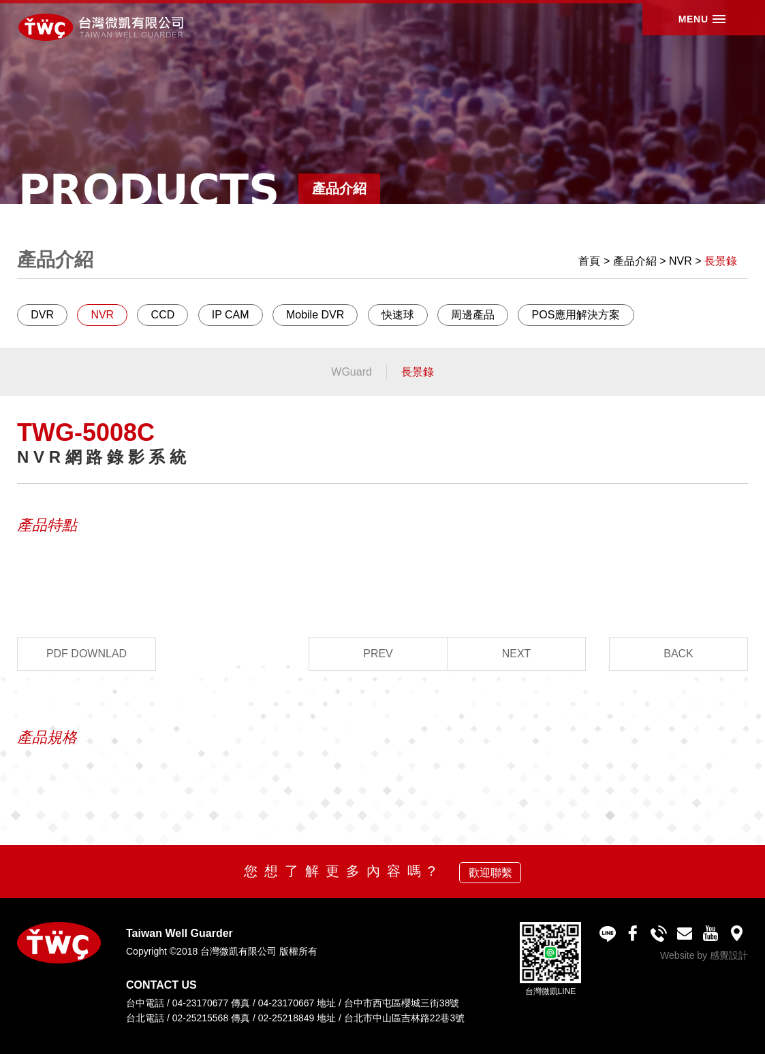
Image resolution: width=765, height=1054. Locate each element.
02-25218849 (286, 1017)
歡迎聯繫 (490, 872)
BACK (678, 653)
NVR (680, 261)
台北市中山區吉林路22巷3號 (404, 1017)
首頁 (589, 261)
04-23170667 (286, 1003)
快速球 (397, 314)
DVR (42, 314)
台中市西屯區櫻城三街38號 (402, 1003)
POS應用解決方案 (576, 314)
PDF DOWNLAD (86, 653)
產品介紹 (635, 261)
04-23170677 (200, 1003)
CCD (163, 314)
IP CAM (230, 314)
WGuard (351, 372)
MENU (689, 26)
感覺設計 (729, 955)
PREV (378, 653)
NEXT (516, 653)
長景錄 (720, 261)
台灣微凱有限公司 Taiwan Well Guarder (111, 29)
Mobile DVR (315, 314)
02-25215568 (200, 1017)
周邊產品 (473, 314)
